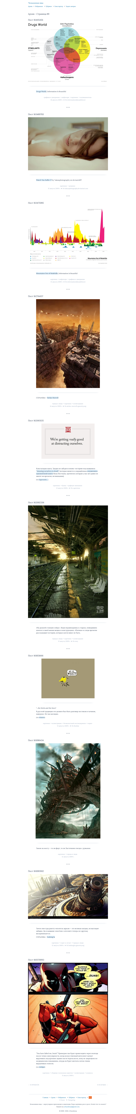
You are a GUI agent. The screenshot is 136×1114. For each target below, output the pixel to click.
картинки (74, 97)
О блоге (62, 1100)
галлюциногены (85, 97)
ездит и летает (66, 943)
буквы (64, 486)
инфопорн (66, 97)
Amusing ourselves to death (48, 471)
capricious (76, 488)
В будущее (101, 1085)
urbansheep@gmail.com (71, 1107)
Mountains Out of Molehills (47, 273)
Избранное (39, 6)
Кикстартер (59, 6)
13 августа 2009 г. (62, 488)
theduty (76, 726)
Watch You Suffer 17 (44, 180)
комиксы (89, 1073)
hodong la (51, 937)
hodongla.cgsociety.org (76, 945)
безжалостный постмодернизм (75, 723)
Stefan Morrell (52, 398)
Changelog (71, 1100)
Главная (46, 1097)
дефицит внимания (75, 486)
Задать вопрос (71, 6)
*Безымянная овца (35, 3)
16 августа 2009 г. (57, 100)
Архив (30, 6)
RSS (90, 1097)
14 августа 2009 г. (56, 406)
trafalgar (42, 1067)
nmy (76, 641)
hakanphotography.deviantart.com (76, 188)
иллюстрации (78, 404)
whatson (42, 717)
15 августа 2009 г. (54, 188)
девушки (72, 186)
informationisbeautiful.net (76, 100)
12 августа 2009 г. (68, 857)
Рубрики (49, 6)
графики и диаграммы (52, 97)
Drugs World (41, 91)
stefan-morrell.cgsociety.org (76, 406)
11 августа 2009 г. (68, 1075)
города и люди (57, 404)
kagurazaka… (43, 480)
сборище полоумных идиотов (62, 1073)
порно (90, 723)
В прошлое (34, 1085)
